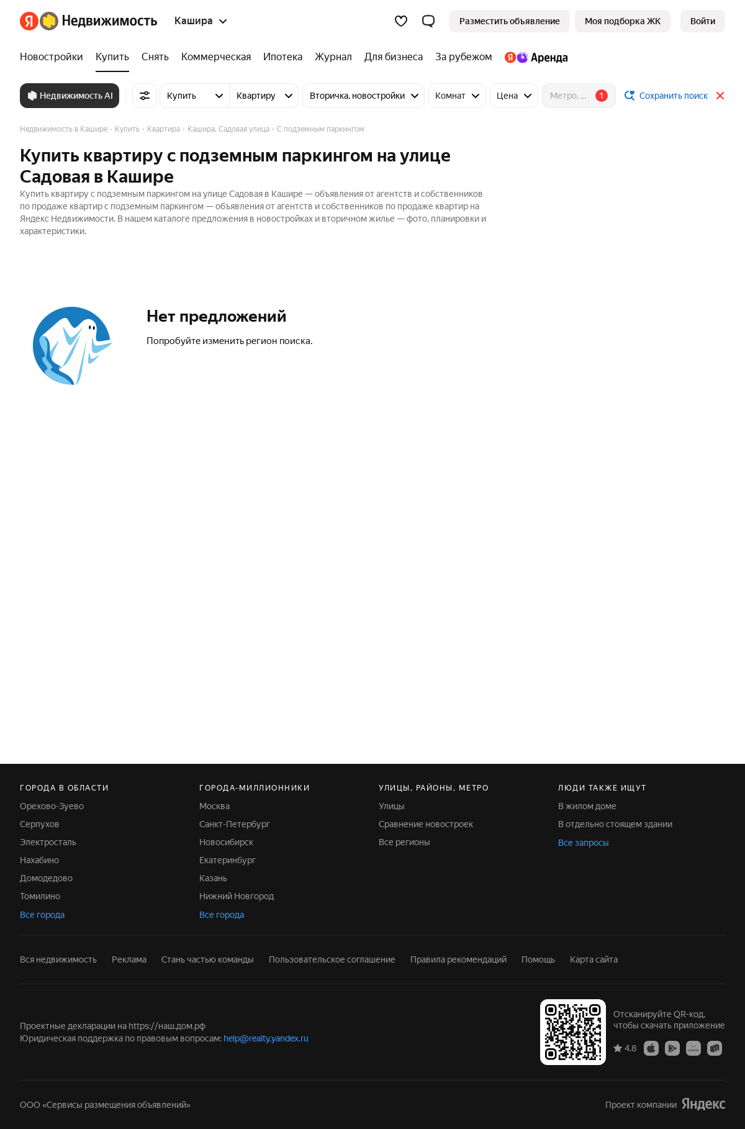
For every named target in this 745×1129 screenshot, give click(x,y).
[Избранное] (401, 21)
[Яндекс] (29, 21)
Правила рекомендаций (458, 959)
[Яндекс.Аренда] (533, 57)
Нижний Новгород (236, 896)
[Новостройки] (54, 57)
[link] (702, 21)
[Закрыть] (720, 96)
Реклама (129, 959)
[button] (428, 21)
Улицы (392, 806)
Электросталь (48, 842)
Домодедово (46, 878)
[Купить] (112, 57)
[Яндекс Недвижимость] (98, 21)
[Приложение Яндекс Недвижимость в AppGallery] (693, 1048)
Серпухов (40, 824)
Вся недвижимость (58, 959)
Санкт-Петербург (234, 824)
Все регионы (404, 842)
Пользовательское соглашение (332, 959)
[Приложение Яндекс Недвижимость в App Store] (651, 1048)
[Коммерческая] (216, 57)
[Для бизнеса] (393, 57)
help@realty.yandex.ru (266, 1038)
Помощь (538, 959)
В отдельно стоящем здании (615, 824)
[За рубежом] (464, 57)
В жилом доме (587, 806)
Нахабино (39, 860)
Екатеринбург (227, 860)
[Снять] (155, 57)
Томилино (40, 896)
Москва (214, 806)
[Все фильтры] (144, 95)
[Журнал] (333, 57)
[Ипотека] (283, 57)
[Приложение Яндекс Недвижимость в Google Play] (672, 1048)
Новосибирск (226, 842)
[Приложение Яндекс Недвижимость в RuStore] (714, 1048)
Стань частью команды (207, 959)
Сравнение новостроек (426, 824)
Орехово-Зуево (52, 806)
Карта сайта (594, 959)
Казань (213, 878)
